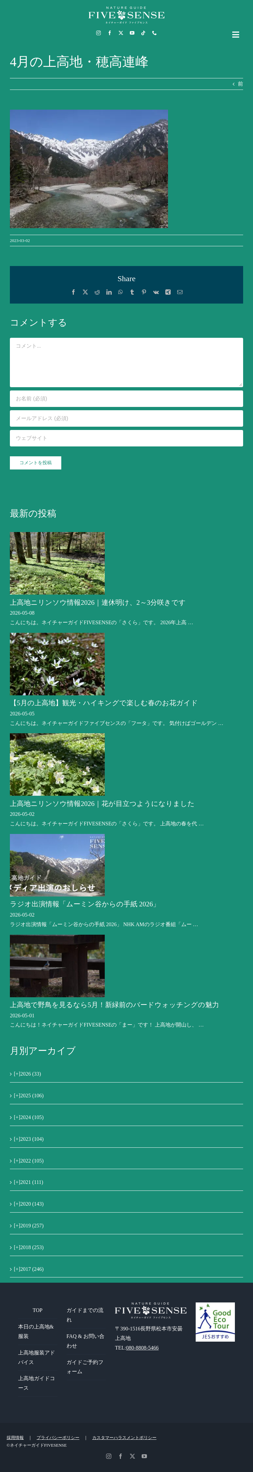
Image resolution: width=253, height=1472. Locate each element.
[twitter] (121, 33)
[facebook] (109, 33)
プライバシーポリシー (58, 1437)
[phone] (154, 33)
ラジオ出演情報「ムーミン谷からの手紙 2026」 (85, 904)
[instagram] (98, 33)
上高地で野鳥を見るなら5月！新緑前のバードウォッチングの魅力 (114, 1005)
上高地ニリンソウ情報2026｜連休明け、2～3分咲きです (98, 602)
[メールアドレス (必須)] (126, 418)
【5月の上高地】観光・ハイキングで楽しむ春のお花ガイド (104, 703)
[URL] (126, 438)
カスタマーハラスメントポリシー (124, 1437)
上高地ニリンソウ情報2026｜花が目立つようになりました (102, 804)
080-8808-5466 (142, 1348)
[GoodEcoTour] (215, 1305)
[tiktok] (143, 33)
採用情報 (15, 1437)
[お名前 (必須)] (126, 398)
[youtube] (132, 33)
